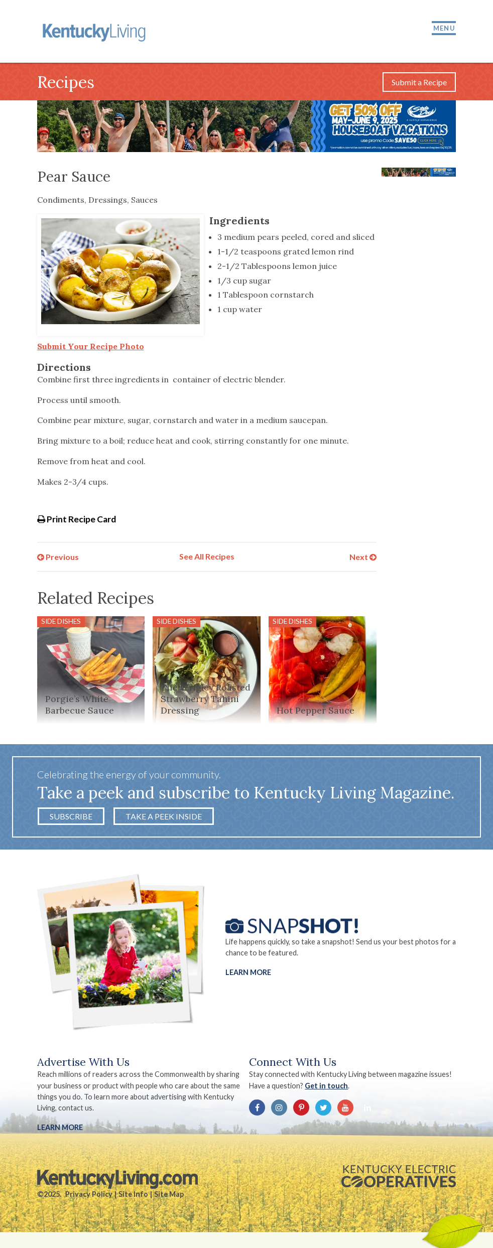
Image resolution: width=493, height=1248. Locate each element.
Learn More (248, 971)
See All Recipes (206, 556)
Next (363, 556)
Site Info (133, 1194)
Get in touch (326, 1085)
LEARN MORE (60, 1127)
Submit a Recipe (419, 82)
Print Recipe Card (76, 519)
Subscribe (71, 816)
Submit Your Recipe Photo (90, 346)
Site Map (169, 1194)
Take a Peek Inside (164, 816)
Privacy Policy (88, 1194)
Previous (58, 556)
